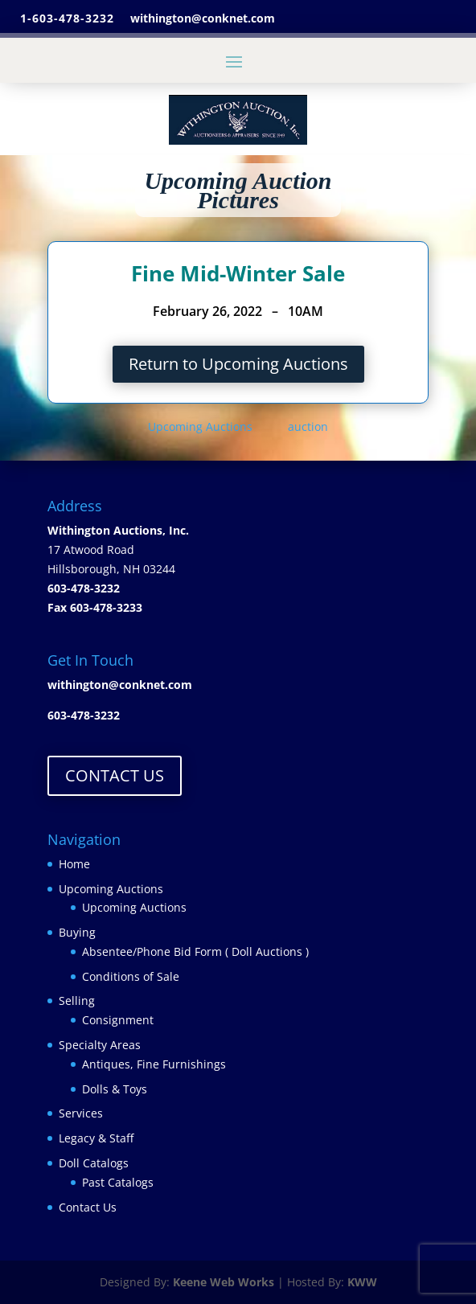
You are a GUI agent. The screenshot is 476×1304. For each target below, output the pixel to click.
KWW (362, 1282)
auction (308, 426)
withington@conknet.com (119, 684)
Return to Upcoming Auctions (238, 364)
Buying (77, 932)
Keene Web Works (223, 1282)
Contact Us (88, 1207)
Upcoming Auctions (202, 426)
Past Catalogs (118, 1182)
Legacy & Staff (96, 1138)
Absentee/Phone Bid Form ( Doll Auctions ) (195, 951)
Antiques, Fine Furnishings (154, 1064)
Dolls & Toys (114, 1089)
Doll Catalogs (94, 1163)
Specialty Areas (100, 1044)
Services (81, 1113)
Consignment (118, 1019)
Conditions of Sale (130, 976)
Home (74, 863)
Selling (77, 1000)
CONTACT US (114, 775)
